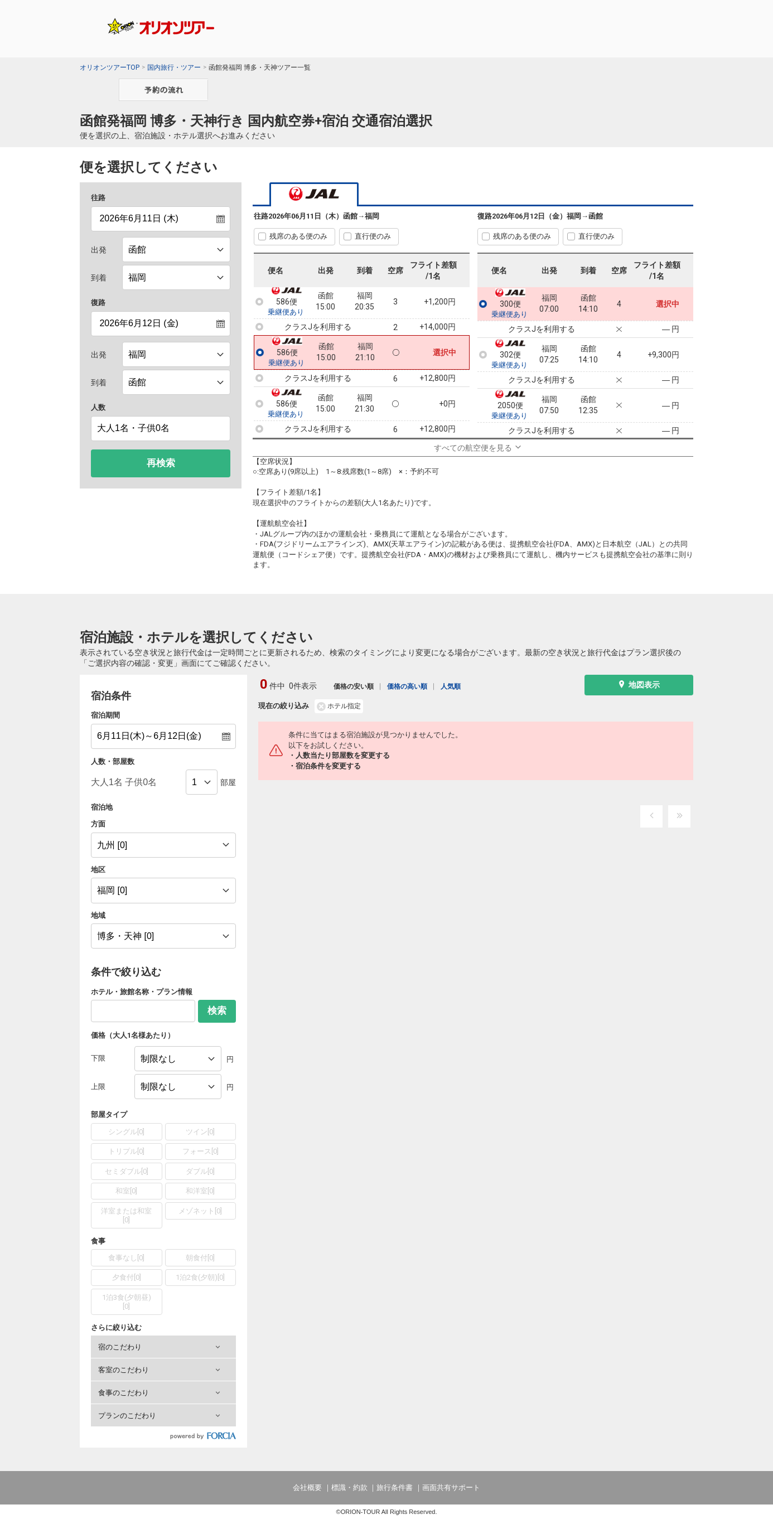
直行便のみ (373, 236)
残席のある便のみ (298, 236)
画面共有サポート (451, 1487)
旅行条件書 (394, 1487)
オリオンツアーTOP (109, 67)
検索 (216, 1010)
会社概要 (307, 1487)
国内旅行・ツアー (174, 67)
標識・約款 (349, 1487)
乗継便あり (286, 312)
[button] (163, 1347)
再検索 (161, 463)
